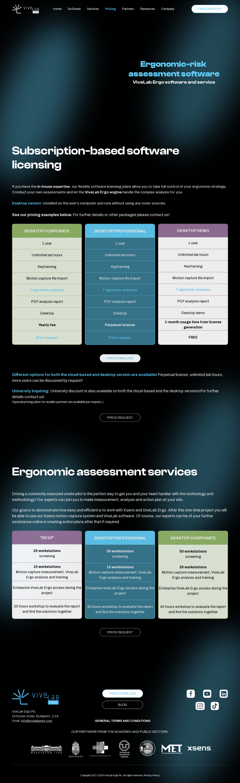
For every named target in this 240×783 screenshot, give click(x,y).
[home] (25, 9)
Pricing (110, 8)
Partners (128, 8)
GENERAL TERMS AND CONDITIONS (122, 720)
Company (167, 8)
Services (93, 8)
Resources (147, 8)
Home (57, 8)
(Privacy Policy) (151, 775)
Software (74, 8)
